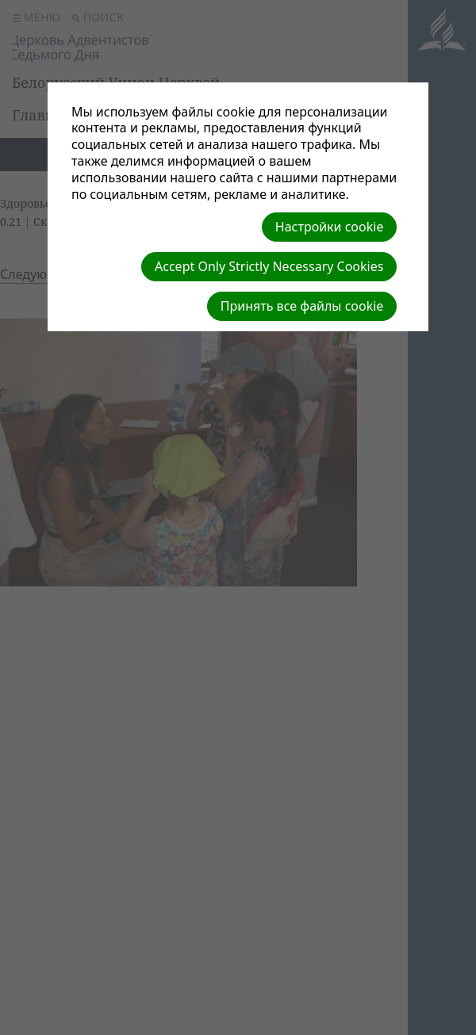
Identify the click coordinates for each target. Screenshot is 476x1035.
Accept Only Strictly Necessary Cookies (269, 266)
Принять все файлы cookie (302, 306)
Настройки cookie (329, 226)
